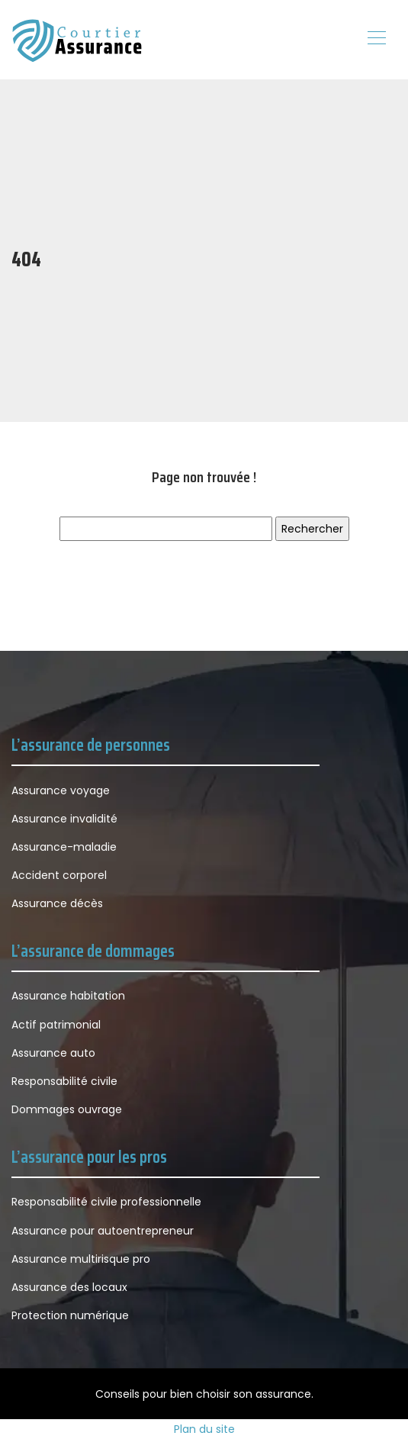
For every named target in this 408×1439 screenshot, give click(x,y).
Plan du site (204, 1429)
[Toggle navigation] (376, 39)
